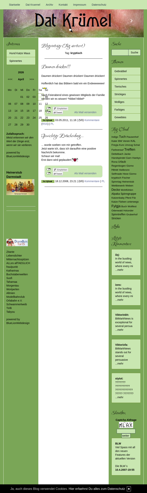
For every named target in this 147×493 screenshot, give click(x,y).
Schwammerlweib (16, 304)
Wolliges (119, 101)
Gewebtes (120, 117)
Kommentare (92, 120)
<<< (10, 79)
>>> (31, 79)
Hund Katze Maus (19, 53)
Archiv (49, 4)
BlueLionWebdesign (18, 156)
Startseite (14, 4)
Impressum (79, 4)
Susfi (9, 278)
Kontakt (63, 4)
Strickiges (120, 94)
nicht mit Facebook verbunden (49, 169)
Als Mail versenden (85, 112)
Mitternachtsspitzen (17, 259)
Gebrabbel (120, 71)
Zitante (10, 251)
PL (52, 123)
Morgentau (12, 285)
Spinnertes (15, 60)
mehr (120, 269)
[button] (13, 18)
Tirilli (9, 308)
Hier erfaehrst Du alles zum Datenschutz (97, 489)
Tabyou (10, 311)
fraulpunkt (12, 266)
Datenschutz (99, 4)
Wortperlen (12, 289)
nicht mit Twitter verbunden (49, 173)
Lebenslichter (14, 255)
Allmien (10, 293)
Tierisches (120, 86)
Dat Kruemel (33, 4)
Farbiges (119, 109)
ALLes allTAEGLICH (18, 263)
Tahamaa (11, 281)
